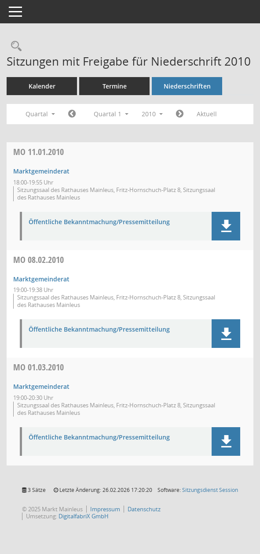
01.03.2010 (38, 367)
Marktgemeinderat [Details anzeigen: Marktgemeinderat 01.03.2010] (41, 386)
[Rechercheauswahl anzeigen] (14, 46)
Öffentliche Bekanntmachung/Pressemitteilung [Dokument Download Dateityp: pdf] (99, 222)
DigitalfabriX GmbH (84, 516)
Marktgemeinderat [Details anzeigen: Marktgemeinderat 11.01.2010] (41, 171)
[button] (226, 226)
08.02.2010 (38, 260)
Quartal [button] (40, 114)
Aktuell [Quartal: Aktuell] (207, 114)
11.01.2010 (38, 152)
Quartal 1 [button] (111, 114)
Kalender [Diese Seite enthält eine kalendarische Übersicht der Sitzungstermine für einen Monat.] (42, 86)
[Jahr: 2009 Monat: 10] (72, 114)
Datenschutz (144, 509)
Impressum (105, 509)
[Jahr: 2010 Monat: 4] (179, 114)
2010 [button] (152, 114)
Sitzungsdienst (210, 490)
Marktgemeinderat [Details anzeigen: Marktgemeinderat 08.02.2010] (41, 279)
